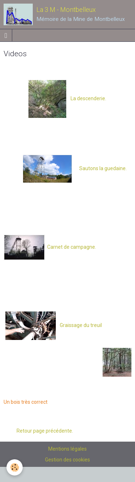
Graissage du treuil (81, 325)
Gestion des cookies (67, 460)
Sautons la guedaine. (100, 168)
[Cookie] (14, 467)
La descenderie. (67, 98)
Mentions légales (67, 449)
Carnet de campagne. (71, 247)
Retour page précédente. (42, 431)
